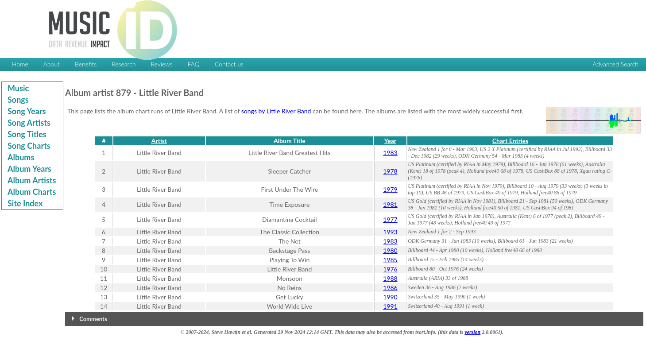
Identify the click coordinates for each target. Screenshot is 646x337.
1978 (390, 171)
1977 (390, 219)
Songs (18, 100)
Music (18, 88)
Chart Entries (510, 140)
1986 (390, 287)
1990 (390, 297)
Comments (93, 318)
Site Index (25, 203)
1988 (390, 278)
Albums (21, 157)
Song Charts (29, 146)
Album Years (29, 169)
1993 (390, 232)
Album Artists (32, 180)
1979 (390, 189)
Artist (159, 140)
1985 (390, 259)
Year (390, 140)
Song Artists (29, 123)
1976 (390, 269)
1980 (390, 250)
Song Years (27, 111)
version (472, 332)
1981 (390, 204)
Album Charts (32, 192)
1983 (390, 152)
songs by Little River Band (276, 111)
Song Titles (27, 134)
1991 (390, 306)
